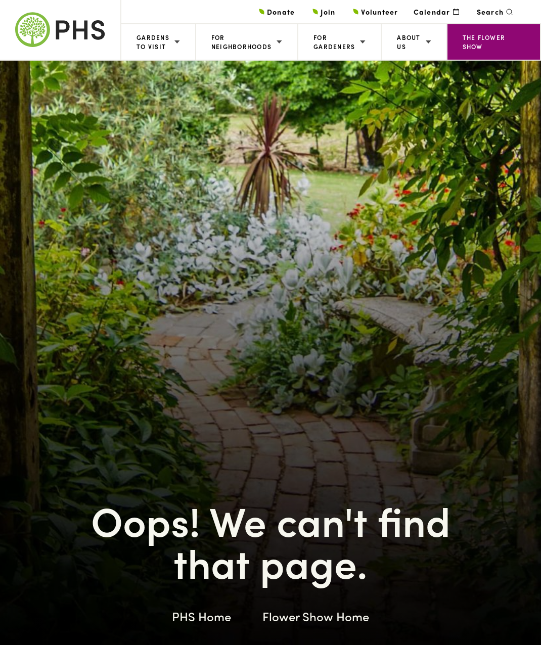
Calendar (432, 12)
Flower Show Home (315, 616)
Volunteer (379, 12)
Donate (281, 12)
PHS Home (201, 616)
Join (328, 12)
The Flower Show (484, 42)
